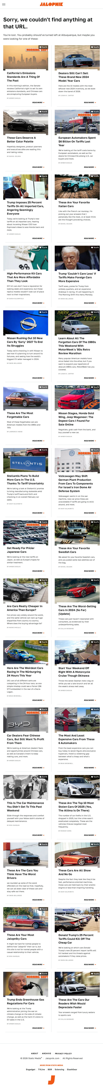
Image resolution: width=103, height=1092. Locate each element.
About (34, 1053)
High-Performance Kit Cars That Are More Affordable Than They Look (24, 277)
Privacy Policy (63, 1054)
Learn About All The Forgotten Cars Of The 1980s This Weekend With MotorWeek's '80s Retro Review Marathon (77, 346)
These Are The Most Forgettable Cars (20, 415)
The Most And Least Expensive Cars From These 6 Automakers (76, 739)
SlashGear (72, 1069)
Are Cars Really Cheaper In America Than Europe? (24, 608)
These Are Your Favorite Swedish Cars (74, 550)
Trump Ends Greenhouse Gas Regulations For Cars (25, 1001)
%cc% (44, 47)
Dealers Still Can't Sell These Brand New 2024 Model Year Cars (73, 77)
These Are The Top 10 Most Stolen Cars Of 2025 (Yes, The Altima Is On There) (76, 806)
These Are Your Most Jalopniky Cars (20, 936)
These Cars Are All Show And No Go (74, 872)
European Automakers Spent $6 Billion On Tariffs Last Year (77, 141)
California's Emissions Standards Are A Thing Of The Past (23, 76)
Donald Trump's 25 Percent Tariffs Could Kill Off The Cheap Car (75, 938)
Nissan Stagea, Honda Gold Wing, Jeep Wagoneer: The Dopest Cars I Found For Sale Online (76, 419)
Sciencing (59, 1069)
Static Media (34, 1058)
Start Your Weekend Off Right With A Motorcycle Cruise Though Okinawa (74, 672)
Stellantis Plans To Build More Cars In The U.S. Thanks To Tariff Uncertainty (25, 479)
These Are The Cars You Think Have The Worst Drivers (22, 874)
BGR (50, 1069)
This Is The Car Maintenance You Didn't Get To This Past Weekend (25, 806)
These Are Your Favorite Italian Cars (74, 204)
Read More (37, 102)
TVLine (41, 1069)
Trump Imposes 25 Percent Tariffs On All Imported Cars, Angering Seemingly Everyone (25, 208)
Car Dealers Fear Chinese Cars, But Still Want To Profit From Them (25, 739)
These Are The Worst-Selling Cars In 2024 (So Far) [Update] (77, 610)
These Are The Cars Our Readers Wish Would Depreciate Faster (73, 1003)
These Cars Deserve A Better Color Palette (21, 139)
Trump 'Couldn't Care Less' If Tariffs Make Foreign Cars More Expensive (77, 277)
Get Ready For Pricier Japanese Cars (20, 549)
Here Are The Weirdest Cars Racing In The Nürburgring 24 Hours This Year (25, 671)
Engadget (30, 1069)
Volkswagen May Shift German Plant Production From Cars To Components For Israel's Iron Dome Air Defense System (75, 483)
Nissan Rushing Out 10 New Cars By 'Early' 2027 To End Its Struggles (25, 342)
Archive (46, 1053)
